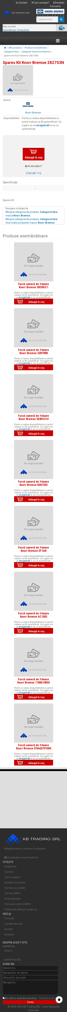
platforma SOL (12, 959)
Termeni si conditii (14, 888)
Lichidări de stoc (13, 923)
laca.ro (8, 950)
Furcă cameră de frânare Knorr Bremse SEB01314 (33, 417)
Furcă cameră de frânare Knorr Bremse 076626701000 (33, 746)
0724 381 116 (33, 173)
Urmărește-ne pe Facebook (21, 857)
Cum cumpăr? (40, 2)
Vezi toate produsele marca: (30, 222)
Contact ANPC (12, 893)
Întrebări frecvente (15, 882)
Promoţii (9, 918)
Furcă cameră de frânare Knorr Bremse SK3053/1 (33, 285)
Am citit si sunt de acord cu (32, 998)
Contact (21, 2)
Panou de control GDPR (17, 904)
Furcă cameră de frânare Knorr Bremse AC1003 (33, 615)
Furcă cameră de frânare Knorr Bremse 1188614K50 (33, 680)
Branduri (9, 934)
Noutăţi (8, 929)
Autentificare (9, 30)
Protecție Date (12, 898)
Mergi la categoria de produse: (31, 219)
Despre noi (10, 866)
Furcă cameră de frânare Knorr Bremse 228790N (33, 351)
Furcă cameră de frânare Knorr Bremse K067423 (33, 483)
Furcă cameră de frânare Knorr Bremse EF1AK (33, 549)
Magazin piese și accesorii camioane (33, 840)
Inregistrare (23, 30)
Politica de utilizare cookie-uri (20, 909)
